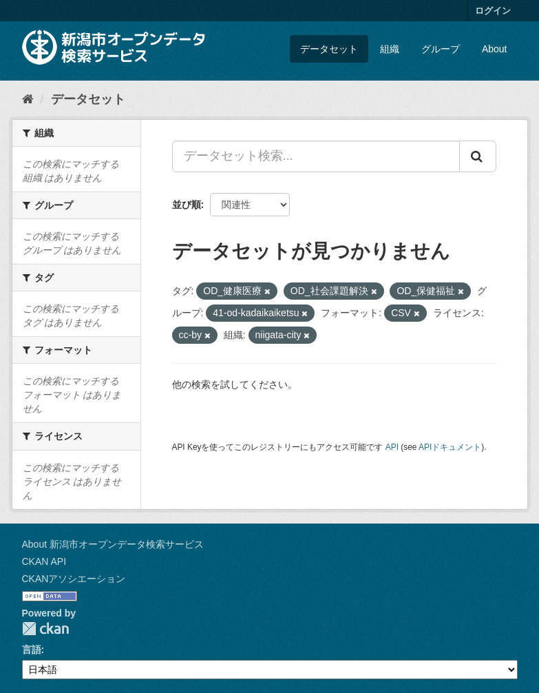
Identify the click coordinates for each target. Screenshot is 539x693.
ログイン (493, 11)
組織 (389, 48)
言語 (31, 649)
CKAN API (44, 561)
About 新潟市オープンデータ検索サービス (113, 544)
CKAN (45, 628)
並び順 (186, 204)
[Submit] (477, 156)
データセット (329, 48)
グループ (440, 48)
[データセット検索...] (316, 156)
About (494, 48)
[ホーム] (28, 99)
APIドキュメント (450, 447)
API (392, 447)
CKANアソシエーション (74, 578)
